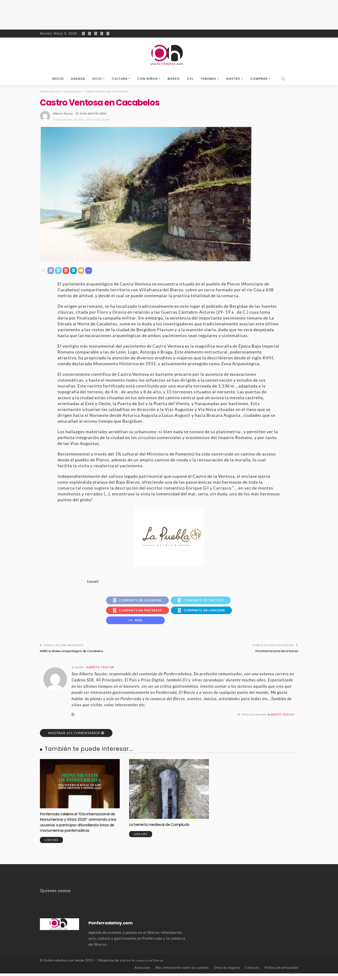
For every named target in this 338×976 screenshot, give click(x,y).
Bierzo (174, 78)
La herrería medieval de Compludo (162, 827)
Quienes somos (55, 893)
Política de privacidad (281, 970)
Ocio (97, 78)
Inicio (58, 78)
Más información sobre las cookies (182, 970)
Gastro (233, 78)
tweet (93, 581)
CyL (190, 78)
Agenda (78, 78)
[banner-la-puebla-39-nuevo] (169, 536)
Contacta (252, 970)
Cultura (119, 78)
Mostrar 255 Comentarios (74, 735)
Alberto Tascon (63, 113)
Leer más (51, 842)
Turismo (208, 78)
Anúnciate (142, 970)
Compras (259, 78)
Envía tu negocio (227, 970)
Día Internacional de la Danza (275, 653)
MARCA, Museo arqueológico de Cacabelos (73, 653)
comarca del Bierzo (150, 963)
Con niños (147, 78)
